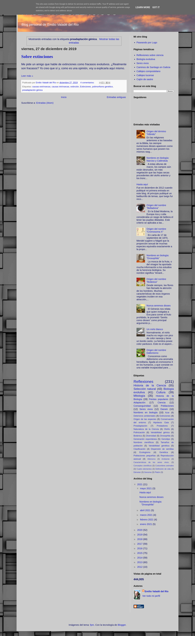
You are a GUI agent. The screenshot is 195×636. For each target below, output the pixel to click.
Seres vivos (142, 63)
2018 (140, 539)
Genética (163, 452)
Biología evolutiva (145, 59)
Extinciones (85, 86)
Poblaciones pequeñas (145, 455)
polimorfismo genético (102, 86)
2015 (140, 553)
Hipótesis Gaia (161, 422)
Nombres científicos (144, 442)
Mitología (139, 395)
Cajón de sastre (144, 79)
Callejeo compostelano (148, 71)
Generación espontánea (145, 439)
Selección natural (145, 388)
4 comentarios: (87, 82)
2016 (140, 548)
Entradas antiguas (116, 97)
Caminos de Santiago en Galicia (153, 67)
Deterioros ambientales (145, 416)
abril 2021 (145, 510)
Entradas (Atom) (45, 103)
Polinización (139, 432)
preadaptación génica (32, 90)
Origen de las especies (145, 419)
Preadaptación (140, 426)
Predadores (162, 426)
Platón (157, 472)
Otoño (167, 429)
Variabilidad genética (159, 446)
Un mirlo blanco (155, 329)
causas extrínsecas (41, 86)
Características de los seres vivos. (151, 462)
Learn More (143, 7)
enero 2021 (146, 524)
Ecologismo (144, 452)
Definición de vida (163, 469)
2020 (140, 530)
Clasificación (139, 449)
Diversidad (151, 436)
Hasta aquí (142, 184)
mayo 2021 (146, 488)
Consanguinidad (142, 406)
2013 (140, 562)
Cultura (160, 392)
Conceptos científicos (143, 466)
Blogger (122, 625)
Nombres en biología (145, 412)
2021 (140, 484)
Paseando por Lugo (146, 42)
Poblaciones (167, 406)
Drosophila (165, 436)
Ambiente (166, 459)
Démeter (137, 472)
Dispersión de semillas (162, 449)
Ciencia (162, 402)
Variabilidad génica (160, 432)
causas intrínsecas (60, 86)
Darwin (164, 409)
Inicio (64, 97)
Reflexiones (143, 381)
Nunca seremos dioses (159, 305)
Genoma (147, 472)
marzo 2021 (146, 515)
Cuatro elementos (144, 469)
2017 (140, 544)
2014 (140, 557)
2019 (140, 534)
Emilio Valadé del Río (156, 591)
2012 (140, 567)
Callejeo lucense (145, 75)
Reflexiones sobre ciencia (149, 55)
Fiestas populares (158, 399)
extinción (74, 86)
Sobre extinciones (37, 56)
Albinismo (151, 459)
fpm (92, 625)
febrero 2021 (147, 519)
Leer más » (27, 76)
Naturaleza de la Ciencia (146, 429)
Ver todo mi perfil (151, 596)
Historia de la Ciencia (150, 385)
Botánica (138, 436)
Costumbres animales (164, 466)
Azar (167, 412)
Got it (156, 7)
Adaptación (139, 402)
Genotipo (165, 439)
